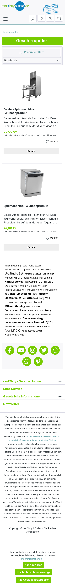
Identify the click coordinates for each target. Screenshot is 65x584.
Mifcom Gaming (13, 265)
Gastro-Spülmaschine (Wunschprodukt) (19, 111)
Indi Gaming (45, 277)
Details (31, 151)
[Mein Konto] (50, 18)
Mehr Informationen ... (32, 558)
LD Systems (24, 293)
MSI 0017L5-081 (13, 314)
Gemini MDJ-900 (13, 326)
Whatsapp (26, 361)
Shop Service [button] (32, 388)
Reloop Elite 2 (30, 277)
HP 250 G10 (27, 322)
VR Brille (42, 285)
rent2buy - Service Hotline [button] (32, 381)
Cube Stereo (29, 326)
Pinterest (38, 361)
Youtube (21, 350)
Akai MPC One (14, 330)
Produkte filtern (31, 52)
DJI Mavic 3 (28, 269)
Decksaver (12, 286)
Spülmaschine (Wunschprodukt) (26, 206)
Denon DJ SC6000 (13, 322)
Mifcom (43, 293)
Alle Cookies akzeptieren (33, 579)
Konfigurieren (33, 564)
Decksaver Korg (33, 318)
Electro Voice (13, 298)
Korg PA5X (44, 297)
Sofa (25, 265)
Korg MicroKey (42, 269)
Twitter (43, 350)
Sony (35, 294)
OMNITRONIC (46, 281)
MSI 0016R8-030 (28, 285)
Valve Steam (35, 265)
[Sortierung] (32, 60)
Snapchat (55, 350)
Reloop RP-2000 (13, 269)
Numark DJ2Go (43, 322)
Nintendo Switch (34, 330)
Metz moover (33, 306)
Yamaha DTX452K (33, 273)
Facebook (9, 350)
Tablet (38, 302)
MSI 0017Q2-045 (30, 298)
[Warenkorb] (59, 18)
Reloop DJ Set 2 (13, 289)
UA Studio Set (14, 273)
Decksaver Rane (15, 310)
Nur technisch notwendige (33, 572)
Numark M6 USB (13, 277)
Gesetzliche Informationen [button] (32, 396)
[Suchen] (33, 18)
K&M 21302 (10, 294)
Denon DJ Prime (31, 314)
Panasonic (46, 314)
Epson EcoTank (35, 310)
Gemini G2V (43, 326)
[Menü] (5, 19)
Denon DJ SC (48, 273)
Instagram (32, 350)
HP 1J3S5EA (26, 302)
